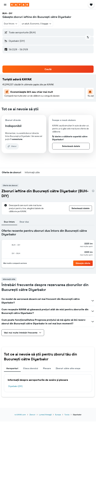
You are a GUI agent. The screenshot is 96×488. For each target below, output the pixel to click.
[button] (5, 4)
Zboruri (32, 414)
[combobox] (10, 24)
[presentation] (93, 191)
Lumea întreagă (45, 414)
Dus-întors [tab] (9, 221)
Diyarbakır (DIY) (15, 386)
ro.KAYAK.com (20, 414)
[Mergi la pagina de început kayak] (19, 5)
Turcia (66, 414)
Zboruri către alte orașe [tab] (68, 368)
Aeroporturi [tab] (12, 368)
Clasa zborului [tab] (30, 368)
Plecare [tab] (47, 368)
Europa (58, 414)
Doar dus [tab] (24, 221)
